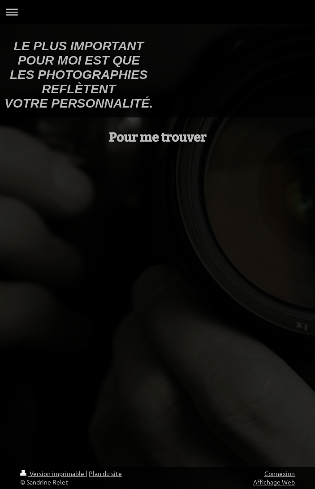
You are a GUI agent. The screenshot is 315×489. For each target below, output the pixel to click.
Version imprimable (53, 473)
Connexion (279, 473)
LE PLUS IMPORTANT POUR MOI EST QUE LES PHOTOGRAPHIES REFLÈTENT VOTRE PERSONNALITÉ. (78, 74)
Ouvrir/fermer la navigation (157, 12)
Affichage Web (274, 482)
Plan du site (105, 473)
